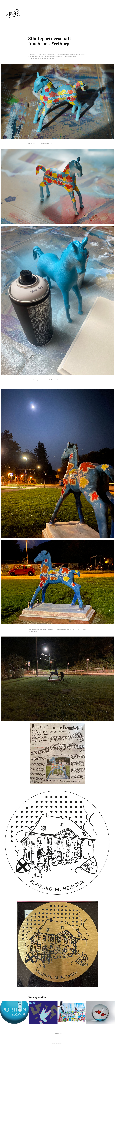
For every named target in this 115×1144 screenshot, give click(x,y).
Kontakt (97, 1)
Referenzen (87, 1)
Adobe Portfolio (60, 1043)
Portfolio (14, 7)
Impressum (106, 1)
